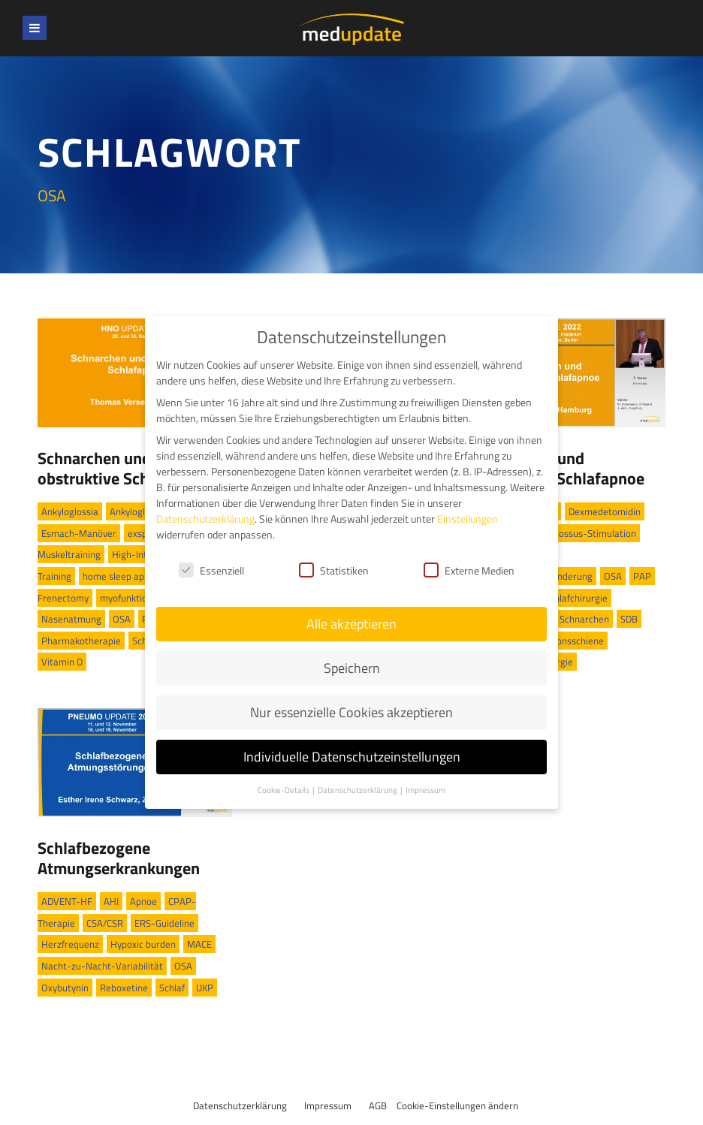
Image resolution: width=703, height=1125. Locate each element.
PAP (642, 576)
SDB (629, 618)
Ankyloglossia (69, 511)
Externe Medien (469, 569)
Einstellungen (467, 518)
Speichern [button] (352, 667)
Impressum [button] (425, 789)
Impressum (328, 1105)
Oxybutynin (65, 987)
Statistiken (334, 569)
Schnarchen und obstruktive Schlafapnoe (124, 467)
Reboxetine (124, 987)
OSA (122, 618)
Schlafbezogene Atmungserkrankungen (119, 857)
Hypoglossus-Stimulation (583, 533)
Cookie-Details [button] (284, 789)
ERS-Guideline (164, 922)
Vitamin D (62, 661)
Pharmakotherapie (81, 640)
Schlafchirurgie (576, 597)
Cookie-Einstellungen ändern (457, 1105)
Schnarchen (584, 618)
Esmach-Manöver (78, 533)
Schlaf (172, 987)
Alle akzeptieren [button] (351, 623)
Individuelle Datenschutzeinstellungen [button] (351, 756)
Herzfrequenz (70, 944)
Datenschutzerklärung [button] (358, 789)
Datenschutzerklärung (240, 1105)
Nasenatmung (71, 618)
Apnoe (143, 901)
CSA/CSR (104, 922)
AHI (111, 901)
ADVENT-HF (66, 901)
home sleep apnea (121, 576)
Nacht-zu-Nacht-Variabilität (102, 965)
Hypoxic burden (143, 944)
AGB (378, 1105)
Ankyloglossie (138, 511)
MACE (199, 944)
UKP (204, 987)
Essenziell (211, 569)
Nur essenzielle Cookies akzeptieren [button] (351, 711)
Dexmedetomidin (605, 511)
